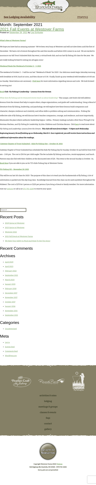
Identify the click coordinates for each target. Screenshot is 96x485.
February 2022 (11, 271)
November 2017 (11, 297)
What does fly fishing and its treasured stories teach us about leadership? (29, 98)
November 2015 (11, 311)
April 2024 (9, 262)
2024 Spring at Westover (14, 223)
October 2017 (10, 302)
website (10, 189)
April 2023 (9, 266)
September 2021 (11, 275)
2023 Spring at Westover (14, 228)
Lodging (48, 401)
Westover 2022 (11, 232)
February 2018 (10, 289)
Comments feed (11, 351)
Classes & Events (48, 412)
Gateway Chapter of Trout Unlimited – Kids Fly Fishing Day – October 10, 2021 (31, 144)
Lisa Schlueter (37, 33)
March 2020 (9, 280)
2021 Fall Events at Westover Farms (32, 29)
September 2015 (11, 315)
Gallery (48, 429)
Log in (7, 342)
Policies (59, 464)
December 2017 (11, 293)
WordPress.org (11, 356)
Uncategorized (11, 329)
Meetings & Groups (48, 406)
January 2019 (10, 284)
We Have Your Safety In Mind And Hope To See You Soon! (27, 241)
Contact (48, 423)
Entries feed (10, 347)
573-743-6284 (28, 189)
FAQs (48, 418)
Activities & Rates (47, 395)
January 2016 (10, 306)
